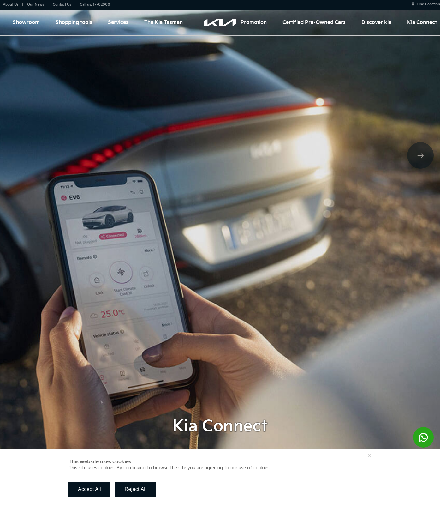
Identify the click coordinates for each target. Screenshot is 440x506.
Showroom (26, 23)
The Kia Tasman (163, 23)
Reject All (135, 489)
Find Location (428, 4)
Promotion (254, 23)
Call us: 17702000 (95, 5)
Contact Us (62, 5)
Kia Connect (422, 23)
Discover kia (376, 23)
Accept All (89, 489)
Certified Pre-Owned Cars (314, 23)
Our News (35, 5)
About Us (10, 5)
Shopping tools (74, 23)
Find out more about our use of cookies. (316, 468)
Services (118, 23)
